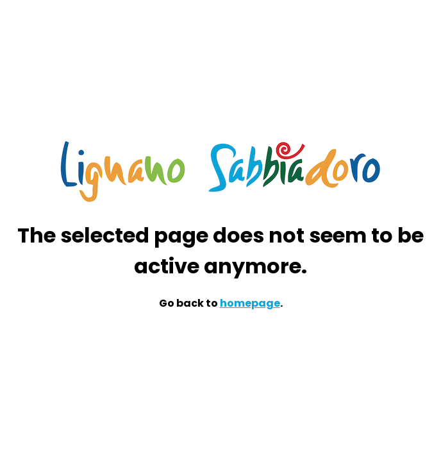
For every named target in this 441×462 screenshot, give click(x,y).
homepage (250, 303)
